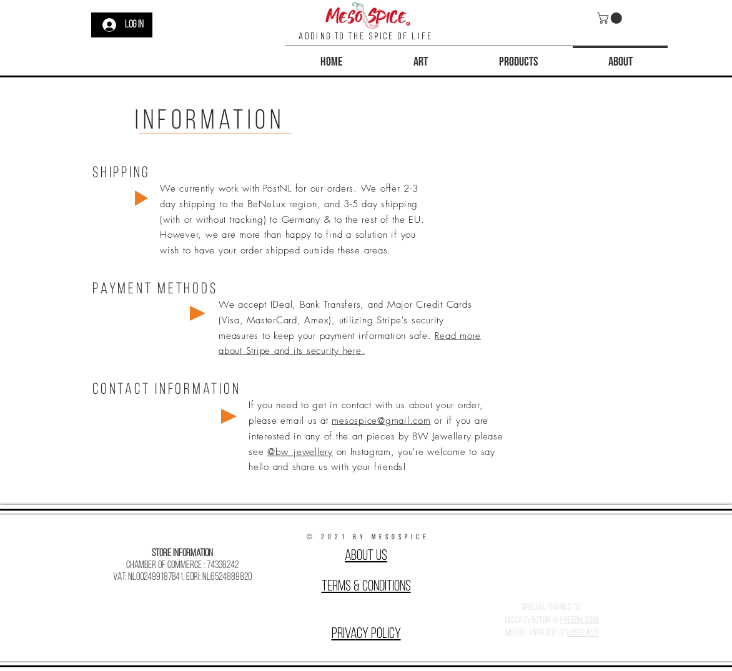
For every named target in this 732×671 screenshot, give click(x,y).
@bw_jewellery (300, 452)
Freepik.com (579, 620)
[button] (611, 18)
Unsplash (583, 633)
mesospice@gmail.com (381, 420)
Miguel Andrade (531, 633)
